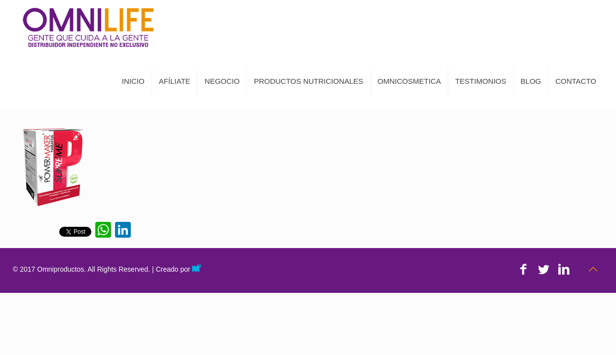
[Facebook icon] (523, 269)
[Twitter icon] (543, 269)
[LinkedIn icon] (564, 269)
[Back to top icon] (592, 269)
